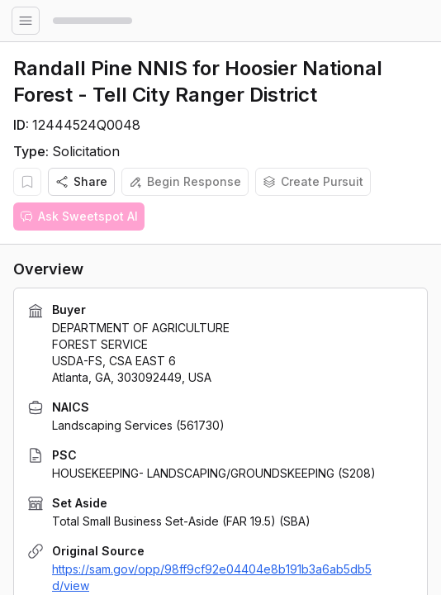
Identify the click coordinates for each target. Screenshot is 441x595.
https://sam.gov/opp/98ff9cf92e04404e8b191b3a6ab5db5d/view (212, 577)
